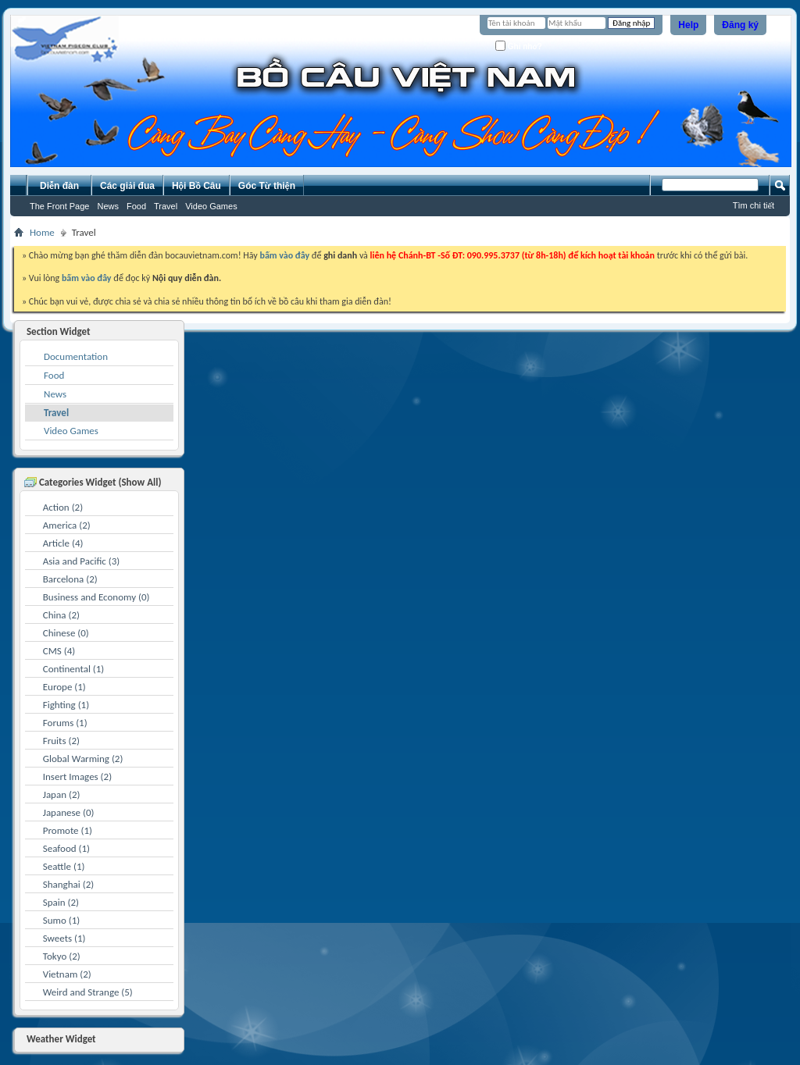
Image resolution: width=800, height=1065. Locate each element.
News (108, 206)
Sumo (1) (61, 920)
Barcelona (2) (70, 579)
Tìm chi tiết (753, 205)
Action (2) (63, 507)
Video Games (211, 206)
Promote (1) (67, 830)
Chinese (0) (66, 633)
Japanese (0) (69, 812)
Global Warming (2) (83, 758)
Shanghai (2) (68, 884)
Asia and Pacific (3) (81, 561)
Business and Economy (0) (96, 597)
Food (136, 206)
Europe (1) (64, 687)
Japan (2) (61, 794)
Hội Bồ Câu (196, 185)
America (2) (67, 525)
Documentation (76, 356)
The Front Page (59, 206)
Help (688, 25)
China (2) (61, 615)
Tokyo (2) (61, 956)
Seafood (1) (66, 848)
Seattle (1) (64, 866)
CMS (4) (59, 651)
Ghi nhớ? (518, 46)
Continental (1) (74, 669)
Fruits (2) (61, 740)
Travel (165, 206)
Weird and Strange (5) (88, 992)
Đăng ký (740, 25)
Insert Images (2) (77, 776)
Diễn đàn (59, 185)
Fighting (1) (66, 705)
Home (42, 232)
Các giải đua (127, 185)
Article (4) (63, 543)
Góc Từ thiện (266, 185)
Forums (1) (65, 722)
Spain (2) (61, 902)
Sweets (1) (64, 938)
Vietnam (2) (67, 974)
